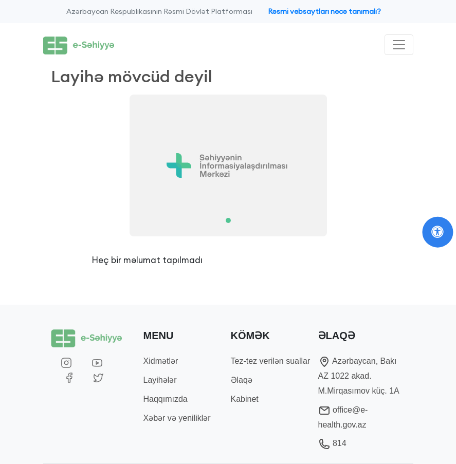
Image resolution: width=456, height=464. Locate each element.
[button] (77, 165)
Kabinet (245, 399)
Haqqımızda (165, 399)
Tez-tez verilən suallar (271, 361)
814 (332, 443)
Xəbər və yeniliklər (177, 418)
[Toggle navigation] (399, 44)
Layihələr (160, 380)
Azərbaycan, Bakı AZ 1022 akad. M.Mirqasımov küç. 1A (358, 376)
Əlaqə (241, 380)
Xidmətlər (160, 361)
